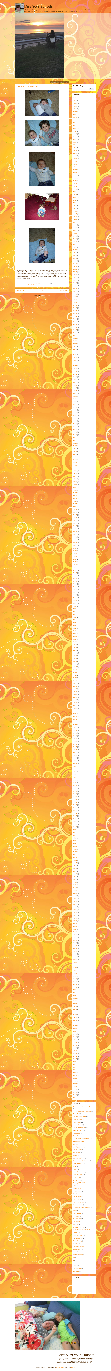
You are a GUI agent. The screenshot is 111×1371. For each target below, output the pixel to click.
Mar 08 (75, 907)
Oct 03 (75, 564)
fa (73, 1260)
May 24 (75, 650)
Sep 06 (75, 412)
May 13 (75, 258)
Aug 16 (75, 595)
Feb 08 (75, 484)
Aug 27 (75, 586)
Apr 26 (75, 882)
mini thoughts (76, 1152)
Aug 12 (75, 324)
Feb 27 (75, 106)
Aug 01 (75, 827)
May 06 (75, 666)
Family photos (24, 284)
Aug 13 (75, 597)
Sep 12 (75, 578)
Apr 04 (75, 680)
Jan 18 (75, 1025)
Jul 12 (74, 1067)
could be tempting (78, 1254)
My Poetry (75, 1144)
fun (74, 1263)
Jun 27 (75, 628)
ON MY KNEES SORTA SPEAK (81, 1229)
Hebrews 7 (76, 1216)
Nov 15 (75, 134)
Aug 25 (75, 589)
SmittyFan (75, 1243)
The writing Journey (78, 1246)
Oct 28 (75, 233)
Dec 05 (75, 744)
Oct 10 (75, 973)
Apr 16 (75, 1081)
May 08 (75, 874)
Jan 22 (75, 363)
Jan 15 (75, 181)
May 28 (75, 647)
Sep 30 (75, 136)
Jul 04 (74, 625)
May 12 (75, 147)
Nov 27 (75, 531)
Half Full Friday (77, 1125)
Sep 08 (75, 308)
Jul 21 (74, 990)
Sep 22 (75, 573)
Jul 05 (74, 622)
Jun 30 (75, 169)
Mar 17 (75, 689)
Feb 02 (75, 109)
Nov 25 (75, 227)
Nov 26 (75, 951)
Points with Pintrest (78, 1235)
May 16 (75, 868)
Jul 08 (74, 145)
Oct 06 (75, 120)
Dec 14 (75, 945)
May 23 (75, 205)
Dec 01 (75, 747)
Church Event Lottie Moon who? (81, 1207)
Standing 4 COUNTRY (79, 1183)
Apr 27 (75, 131)
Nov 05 (75, 390)
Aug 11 (75, 813)
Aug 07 (75, 600)
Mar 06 (75, 697)
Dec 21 (75, 225)
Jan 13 (75, 498)
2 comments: (44, 283)
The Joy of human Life (79, 1127)
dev (74, 1257)
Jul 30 (74, 203)
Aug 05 (75, 139)
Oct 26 (75, 548)
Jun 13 (75, 857)
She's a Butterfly (77, 1241)
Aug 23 (75, 239)
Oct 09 (75, 559)
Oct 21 (75, 965)
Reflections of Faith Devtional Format (83, 1107)
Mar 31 (75, 150)
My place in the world (78, 1227)
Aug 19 (75, 241)
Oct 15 (75, 556)
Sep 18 (75, 236)
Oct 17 (75, 774)
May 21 (75, 448)
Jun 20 (75, 250)
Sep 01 (75, 799)
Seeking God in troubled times (81, 1138)
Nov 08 (75, 542)
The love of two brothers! (27, 87)
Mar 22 (75, 898)
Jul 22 (74, 167)
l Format (75, 1265)
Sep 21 (75, 1092)
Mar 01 (75, 219)
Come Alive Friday (78, 1174)
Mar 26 (75, 470)
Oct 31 (75, 766)
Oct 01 (75, 401)
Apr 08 (75, 465)
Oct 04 (75, 186)
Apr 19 (75, 887)
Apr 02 (75, 468)
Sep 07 (75, 794)
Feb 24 (75, 702)
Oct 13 (75, 302)
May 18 (75, 194)
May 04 (75, 261)
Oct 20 (75, 200)
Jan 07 (75, 504)
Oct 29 (75, 161)
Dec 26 (75, 280)
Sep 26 (75, 788)
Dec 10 (75, 285)
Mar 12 (75, 904)
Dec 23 (75, 515)
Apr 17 (75, 459)
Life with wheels (77, 1149)
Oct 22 (75, 299)
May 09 (75, 664)
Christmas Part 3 (77, 1205)
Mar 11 (75, 691)
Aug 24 (75, 319)
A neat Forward (77, 1191)
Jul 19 (74, 611)
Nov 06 (75, 230)
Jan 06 (75, 722)
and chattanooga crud (79, 1172)
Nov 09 (75, 760)
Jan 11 (75, 222)
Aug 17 (75, 189)
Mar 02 (75, 156)
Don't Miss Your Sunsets (34, 6)
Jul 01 (74, 192)
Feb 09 (75, 482)
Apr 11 (75, 98)
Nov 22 (75, 537)
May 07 (75, 346)
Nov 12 (75, 388)
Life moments (76, 1133)
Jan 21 (75, 713)
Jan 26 (75, 490)
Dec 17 (75, 736)
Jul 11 (74, 838)
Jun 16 (75, 446)
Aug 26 (75, 316)
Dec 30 (75, 277)
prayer (74, 1166)
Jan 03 (75, 172)
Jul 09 (74, 247)
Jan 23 (75, 926)
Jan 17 (75, 493)
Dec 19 (75, 940)
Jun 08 (75, 341)
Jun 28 (75, 338)
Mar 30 (75, 214)
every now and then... (79, 1141)
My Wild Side (76, 1180)
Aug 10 (75, 327)
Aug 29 (75, 418)
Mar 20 (75, 269)
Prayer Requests (77, 1136)
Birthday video (77, 1196)
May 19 (75, 655)
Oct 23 (75, 551)
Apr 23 (75, 672)
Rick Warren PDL (77, 1238)
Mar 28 (75, 683)
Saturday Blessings (33, 284)
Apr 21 (75, 354)
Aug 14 (75, 429)
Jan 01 (75, 114)
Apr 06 (75, 211)
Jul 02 (74, 843)
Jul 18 (74, 122)
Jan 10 (75, 501)
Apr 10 (75, 462)
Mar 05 (75, 103)
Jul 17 (74, 1064)
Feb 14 (75, 912)
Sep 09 (75, 410)
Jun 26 (75, 849)
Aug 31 (75, 313)
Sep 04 (75, 584)
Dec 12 (75, 374)
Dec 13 (75, 738)
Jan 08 (75, 1028)
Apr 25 (75, 669)
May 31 (75, 252)
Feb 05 (75, 360)
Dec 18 (75, 520)
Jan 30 (75, 711)
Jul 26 (74, 606)
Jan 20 (75, 716)
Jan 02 (75, 365)
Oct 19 (75, 967)
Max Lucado (76, 1221)
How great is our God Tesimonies (82, 1111)
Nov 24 (75, 117)
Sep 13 (75, 791)
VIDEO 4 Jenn (77, 1249)
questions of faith (77, 1130)
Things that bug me (78, 1163)
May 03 (75, 879)
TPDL (74, 1185)
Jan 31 (75, 487)
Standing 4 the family (78, 1158)
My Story (75, 1224)
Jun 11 (75, 633)
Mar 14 (75, 357)
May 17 (75, 100)
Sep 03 (75, 310)
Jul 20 (74, 835)
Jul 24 (74, 1061)
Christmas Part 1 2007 (79, 1202)
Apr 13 (75, 678)
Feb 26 (75, 909)
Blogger (73, 1367)
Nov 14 (75, 758)
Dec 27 (75, 509)
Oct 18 (75, 164)
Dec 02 (75, 379)
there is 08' (76, 1271)
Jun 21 (75, 631)
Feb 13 (75, 915)
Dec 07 (75, 526)
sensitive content (77, 1268)
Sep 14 (75, 407)
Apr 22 (75, 263)
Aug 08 (75, 330)
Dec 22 (75, 283)
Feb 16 (75, 274)
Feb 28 (75, 272)
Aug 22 (75, 423)
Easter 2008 (76, 1177)
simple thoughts (77, 1188)
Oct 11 (75, 777)
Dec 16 (75, 523)
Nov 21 (75, 288)
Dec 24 (75, 368)
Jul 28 (74, 244)
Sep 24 (75, 570)
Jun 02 (75, 343)
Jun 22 (75, 128)
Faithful (75, 1210)
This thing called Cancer (79, 1116)
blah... (74, 1252)
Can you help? (77, 1199)
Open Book (76, 1232)
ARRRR (75, 1169)
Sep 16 (75, 175)
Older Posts (63, 291)
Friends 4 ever (77, 1213)
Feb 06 (75, 708)
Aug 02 (75, 332)
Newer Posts (20, 291)
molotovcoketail (60, 1367)
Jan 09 (75, 111)
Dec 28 (75, 1034)
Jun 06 (75, 178)
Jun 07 (75, 639)
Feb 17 (75, 479)
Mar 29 (75, 893)
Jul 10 (74, 440)
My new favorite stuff (78, 1155)
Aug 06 (75, 435)
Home (42, 291)
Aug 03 (75, 603)
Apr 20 (75, 885)
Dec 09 (75, 741)
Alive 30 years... (77, 1194)
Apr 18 (75, 675)
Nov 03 (75, 294)
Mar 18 (75, 473)
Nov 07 (75, 763)
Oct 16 (75, 553)
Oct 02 (75, 1050)
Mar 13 (75, 476)
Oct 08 (75, 562)
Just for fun (76, 1114)
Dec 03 (75, 377)
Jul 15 (74, 437)
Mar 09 (75, 694)
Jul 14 (74, 125)
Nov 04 (75, 1048)
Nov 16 (75, 291)
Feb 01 (75, 158)
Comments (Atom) (45, 295)
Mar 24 (75, 1017)
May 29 (75, 1006)
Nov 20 (75, 385)
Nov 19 (75, 539)
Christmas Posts (77, 1119)
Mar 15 (75, 216)
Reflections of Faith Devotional (81, 1161)
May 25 (75, 255)
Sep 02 (75, 415)
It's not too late (77, 1218)
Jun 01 (75, 860)
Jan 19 (75, 1023)
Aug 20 (75, 592)
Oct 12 (75, 399)
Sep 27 (75, 785)
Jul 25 (74, 142)
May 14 (75, 454)
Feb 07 (75, 918)
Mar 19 (75, 686)
